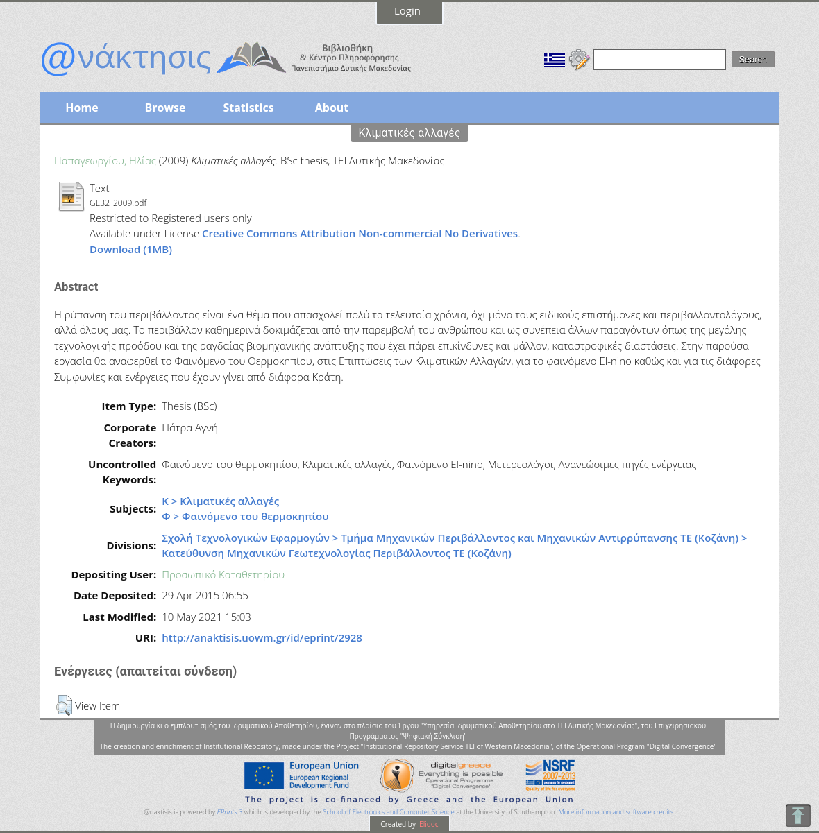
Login (407, 10)
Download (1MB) (131, 249)
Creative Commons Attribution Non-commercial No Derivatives (360, 233)
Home (81, 107)
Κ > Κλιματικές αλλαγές (220, 501)
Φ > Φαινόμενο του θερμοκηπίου (245, 516)
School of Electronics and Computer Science (388, 811)
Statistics (248, 107)
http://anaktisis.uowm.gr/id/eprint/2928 (262, 637)
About (332, 107)
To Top (798, 815)
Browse (164, 107)
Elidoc (428, 824)
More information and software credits (615, 811)
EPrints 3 (230, 811)
